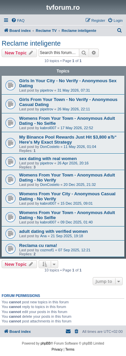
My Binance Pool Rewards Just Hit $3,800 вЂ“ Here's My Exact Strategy (68, 140)
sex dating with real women (48, 158)
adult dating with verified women (53, 231)
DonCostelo (49, 147)
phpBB (46, 343)
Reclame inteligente (31, 43)
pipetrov (46, 90)
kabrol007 (48, 128)
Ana (43, 236)
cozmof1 (47, 250)
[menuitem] (18, 20)
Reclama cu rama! (38, 245)
